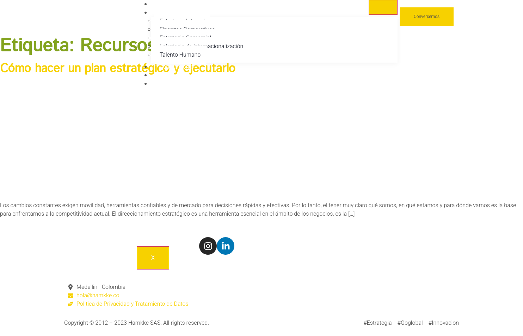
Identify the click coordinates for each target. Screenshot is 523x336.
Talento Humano (180, 55)
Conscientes (174, 75)
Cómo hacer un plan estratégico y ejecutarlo (117, 68)
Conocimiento (176, 67)
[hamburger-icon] (383, 7)
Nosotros (170, 4)
